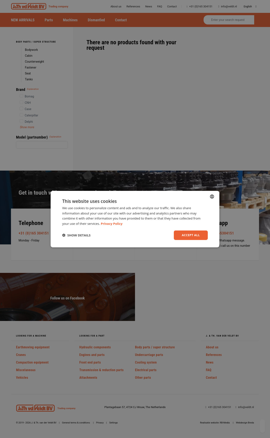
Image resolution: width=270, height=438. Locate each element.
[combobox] (212, 196)
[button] (76, 235)
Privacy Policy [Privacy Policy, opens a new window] (112, 223)
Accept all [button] (191, 235)
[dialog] (135, 219)
